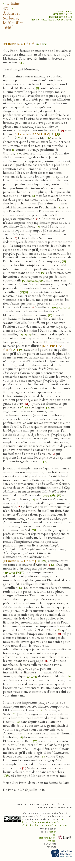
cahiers (32, 676)
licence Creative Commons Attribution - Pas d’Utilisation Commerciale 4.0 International (45, 821)
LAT (38, 44)
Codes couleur (64, 11)
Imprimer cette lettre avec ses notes (51, 19)
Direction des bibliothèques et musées (47, 836)
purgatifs (48, 495)
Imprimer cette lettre (60, 16)
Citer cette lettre (62, 14)
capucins (9, 572)
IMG (44, 44)
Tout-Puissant (60, 307)
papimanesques (33, 280)
